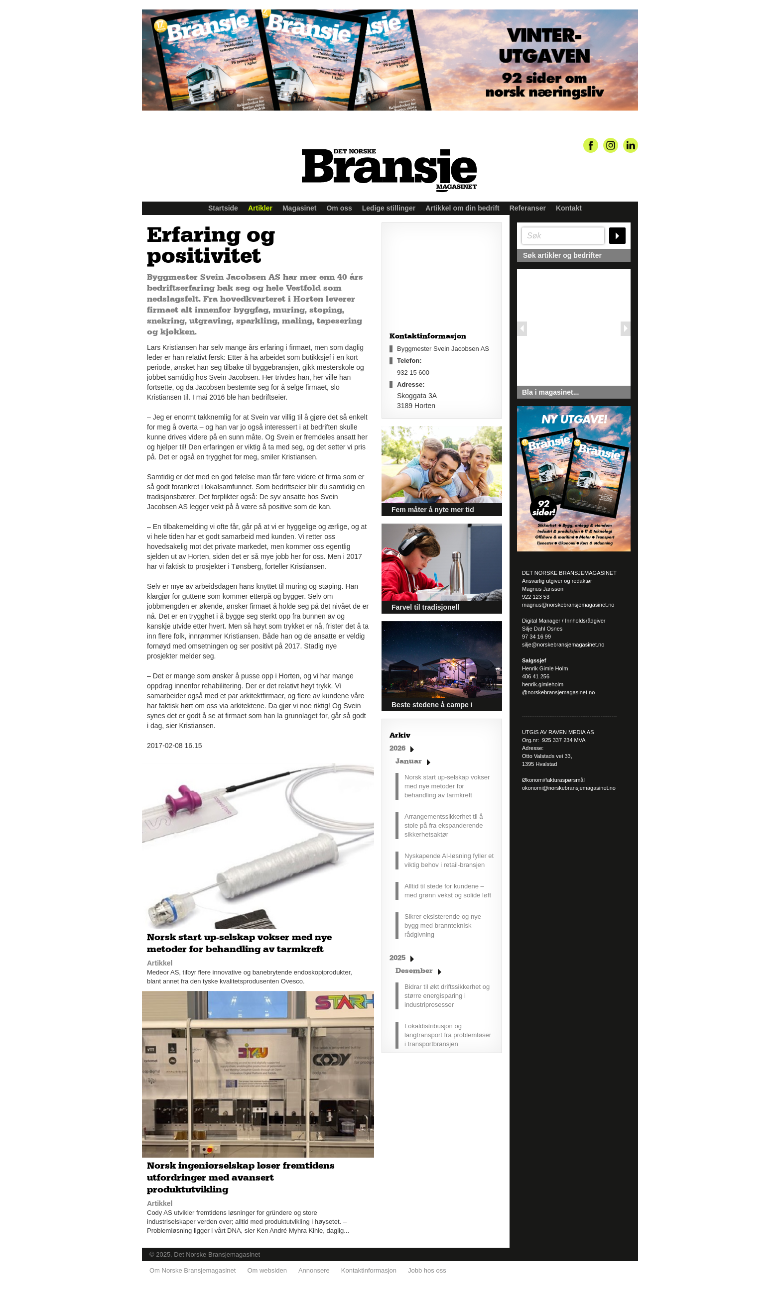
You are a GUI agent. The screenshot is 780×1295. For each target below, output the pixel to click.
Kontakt (569, 208)
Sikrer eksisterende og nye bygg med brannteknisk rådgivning (442, 925)
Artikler (260, 208)
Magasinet (299, 208)
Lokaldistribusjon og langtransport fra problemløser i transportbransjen (447, 1035)
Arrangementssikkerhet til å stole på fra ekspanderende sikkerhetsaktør (443, 825)
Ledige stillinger (388, 208)
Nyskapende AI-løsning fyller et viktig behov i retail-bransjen (449, 860)
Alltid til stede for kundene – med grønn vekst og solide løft (447, 890)
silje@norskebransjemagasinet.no (563, 645)
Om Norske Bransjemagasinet (192, 1270)
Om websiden (266, 1270)
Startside (223, 208)
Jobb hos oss (427, 1270)
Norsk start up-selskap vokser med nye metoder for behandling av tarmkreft (447, 786)
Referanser (528, 208)
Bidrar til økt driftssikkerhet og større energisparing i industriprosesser (447, 995)
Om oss (339, 208)
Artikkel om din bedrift (462, 208)
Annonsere (314, 1270)
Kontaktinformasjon (368, 1270)
